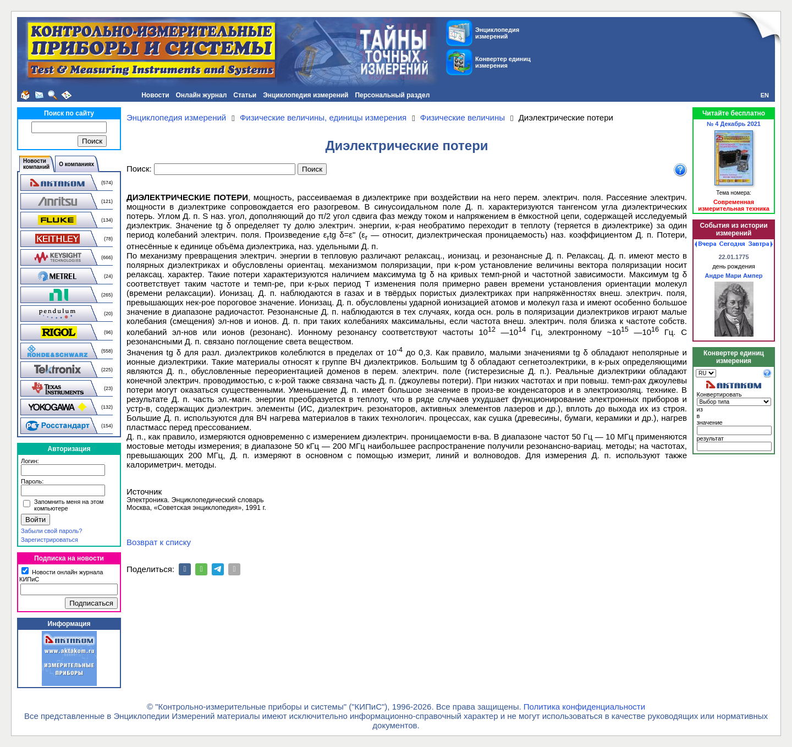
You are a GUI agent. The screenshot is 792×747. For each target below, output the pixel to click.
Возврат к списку (159, 542)
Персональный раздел (392, 95)
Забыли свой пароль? (51, 531)
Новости (155, 95)
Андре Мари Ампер (734, 275)
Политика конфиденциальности (584, 706)
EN (765, 95)
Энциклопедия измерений (305, 95)
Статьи (244, 95)
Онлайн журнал (201, 95)
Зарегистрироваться (49, 539)
